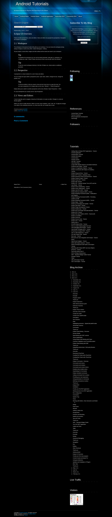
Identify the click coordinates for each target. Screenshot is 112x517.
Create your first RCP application (81, 389)
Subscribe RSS (60, 16)
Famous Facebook (76, 115)
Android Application (47, 16)
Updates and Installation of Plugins (81, 462)
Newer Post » (17, 184)
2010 (73, 278)
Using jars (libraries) (78, 460)
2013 (73, 272)
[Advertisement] (27, 172)
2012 (73, 274)
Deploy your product (78, 416)
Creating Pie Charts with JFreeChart (82, 355)
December (76, 280)
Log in (89, 0)
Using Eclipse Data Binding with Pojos (82, 339)
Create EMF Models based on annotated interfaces (84, 164)
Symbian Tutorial (75, 256)
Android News (35, 16)
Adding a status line (78, 410)
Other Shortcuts (77, 448)
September (76, 285)
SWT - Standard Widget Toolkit (80, 422)
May (74, 468)
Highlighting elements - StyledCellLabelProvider (85, 323)
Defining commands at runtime (80, 381)
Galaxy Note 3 (74, 222)
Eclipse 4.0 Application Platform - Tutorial (81, 168)
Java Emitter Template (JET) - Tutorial (80, 229)
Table (74, 428)
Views (74, 399)
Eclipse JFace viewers (78, 309)
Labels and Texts (77, 426)
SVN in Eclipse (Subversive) (78, 253)
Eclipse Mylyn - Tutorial (77, 202)
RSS (96, 11)
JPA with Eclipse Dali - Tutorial (79, 234)
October (75, 283)
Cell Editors (76, 317)
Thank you (75, 299)
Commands (76, 327)
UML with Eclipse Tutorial (77, 260)
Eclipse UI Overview (23, 34)
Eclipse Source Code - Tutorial (79, 219)
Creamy (26, 515)
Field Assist (76, 406)
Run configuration (77, 393)
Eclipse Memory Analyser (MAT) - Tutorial (81, 192)
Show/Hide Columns (78, 325)
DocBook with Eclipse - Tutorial (79, 166)
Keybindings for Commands (80, 371)
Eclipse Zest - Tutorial (76, 220)
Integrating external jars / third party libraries (84, 347)
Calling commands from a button (81, 375)
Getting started (76, 452)
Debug (74, 436)
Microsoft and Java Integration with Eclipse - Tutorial (84, 237)
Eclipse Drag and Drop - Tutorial (79, 173)
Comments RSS (71, 16)
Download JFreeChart (78, 353)
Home (16, 16)
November (76, 282)
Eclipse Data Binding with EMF (80, 343)
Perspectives (76, 412)
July (74, 289)
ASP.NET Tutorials (76, 161)
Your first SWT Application (79, 424)
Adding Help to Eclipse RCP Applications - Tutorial (84, 151)
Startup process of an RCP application (82, 391)
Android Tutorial (75, 159)
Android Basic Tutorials (77, 113)
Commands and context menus (81, 367)
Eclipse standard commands (80, 373)
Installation (75, 387)
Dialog (74, 404)
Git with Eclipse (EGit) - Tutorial (79, 224)
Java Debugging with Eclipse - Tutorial (81, 227)
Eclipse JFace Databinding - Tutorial (80, 186)
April (74, 470)
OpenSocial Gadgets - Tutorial (79, 241)
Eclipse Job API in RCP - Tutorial (79, 190)
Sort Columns (76, 319)
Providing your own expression (80, 377)
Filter (74, 321)
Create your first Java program (80, 456)
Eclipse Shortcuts (75, 217)
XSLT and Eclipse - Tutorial (78, 261)
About (80, 16)
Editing (74, 446)
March (75, 472)
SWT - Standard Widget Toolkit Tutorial (81, 254)
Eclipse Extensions (77, 301)
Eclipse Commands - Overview (80, 361)
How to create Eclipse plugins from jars (81, 226)
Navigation (75, 442)
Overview (75, 293)
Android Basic (24, 16)
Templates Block (32, 513)
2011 (73, 276)
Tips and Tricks (76, 418)
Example (75, 295)
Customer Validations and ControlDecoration (84, 341)
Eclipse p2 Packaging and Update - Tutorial (82, 203)
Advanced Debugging (78, 438)
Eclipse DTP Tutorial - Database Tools (80, 175)
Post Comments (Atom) (25, 187)
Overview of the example (79, 311)
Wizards (75, 408)
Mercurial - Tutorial (76, 236)
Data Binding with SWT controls (81, 335)
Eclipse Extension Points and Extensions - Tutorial (84, 176)
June (74, 291)
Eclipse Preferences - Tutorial (78, 209)
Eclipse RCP (76, 385)
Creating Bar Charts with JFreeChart (82, 357)
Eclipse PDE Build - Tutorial (78, 205)
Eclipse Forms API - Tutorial (78, 180)
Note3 (72, 239)
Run (74, 444)
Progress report (77, 297)
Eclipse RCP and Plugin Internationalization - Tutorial (84, 210)
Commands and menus (79, 363)
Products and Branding (78, 414)
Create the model (77, 313)
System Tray (76, 397)
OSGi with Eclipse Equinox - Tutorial (80, 243)
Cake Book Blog (75, 163)
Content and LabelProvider (79, 315)
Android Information (76, 156)
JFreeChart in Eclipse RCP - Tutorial (80, 231)
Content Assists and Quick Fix (80, 458)
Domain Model (76, 333)
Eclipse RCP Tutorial (76, 212)
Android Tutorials (32, 3)
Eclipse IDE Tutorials (22, 110)
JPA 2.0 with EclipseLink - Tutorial (79, 232)
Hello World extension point (80, 303)
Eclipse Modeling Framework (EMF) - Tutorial (82, 200)
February (75, 474)
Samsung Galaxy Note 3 (77, 251)
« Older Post (63, 184)
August (75, 287)
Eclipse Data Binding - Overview (81, 331)
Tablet (72, 258)
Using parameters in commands (81, 379)
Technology (74, 118)
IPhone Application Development (79, 116)
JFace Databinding (77, 337)
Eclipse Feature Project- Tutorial (79, 178)
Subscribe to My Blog (77, 29)
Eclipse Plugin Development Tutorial (80, 207)
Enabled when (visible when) (80, 369)
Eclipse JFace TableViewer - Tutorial (80, 188)
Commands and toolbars (79, 365)
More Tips (75, 464)
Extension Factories (78, 305)
